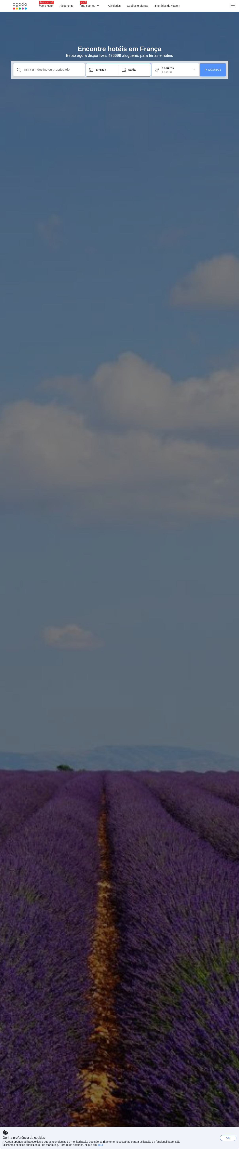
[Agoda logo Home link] (20, 6)
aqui (100, 1144)
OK (228, 1137)
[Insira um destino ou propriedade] (52, 70)
